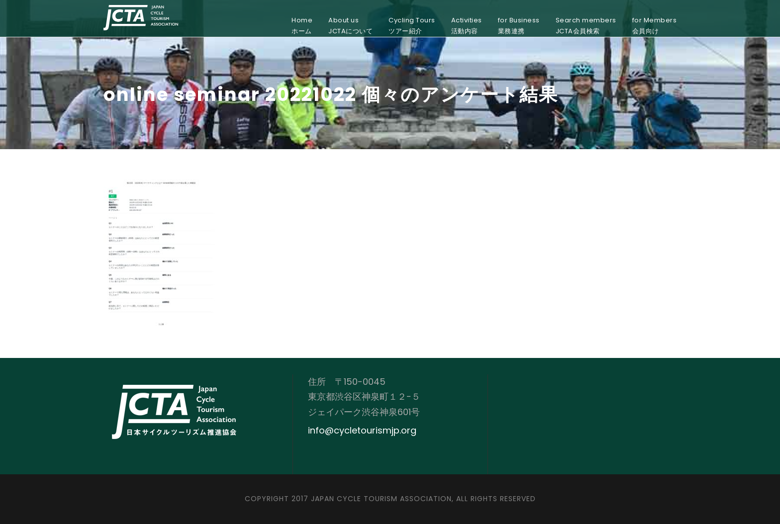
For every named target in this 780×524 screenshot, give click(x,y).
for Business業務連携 (519, 25)
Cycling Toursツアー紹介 (412, 25)
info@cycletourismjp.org (362, 430)
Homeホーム (302, 25)
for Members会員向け (654, 25)
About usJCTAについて (350, 25)
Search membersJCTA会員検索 (586, 25)
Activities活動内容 (466, 25)
